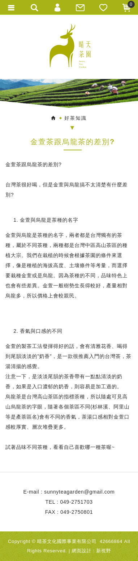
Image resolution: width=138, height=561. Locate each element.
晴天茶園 (69, 47)
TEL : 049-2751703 (68, 502)
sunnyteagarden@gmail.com (79, 492)
